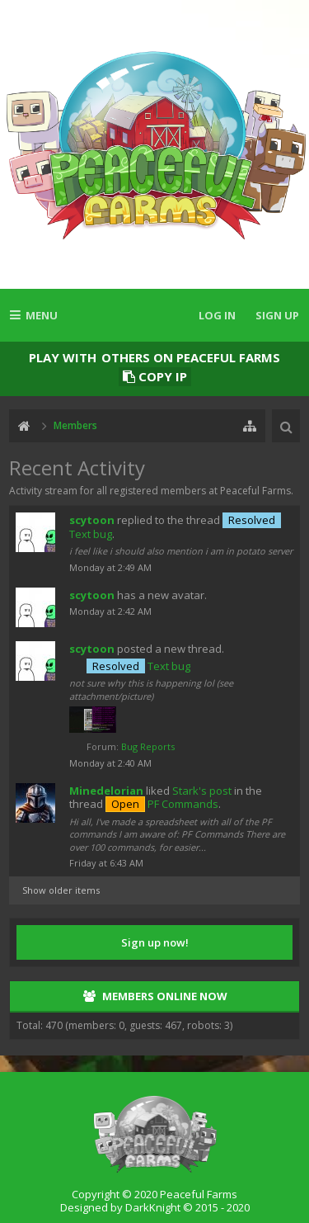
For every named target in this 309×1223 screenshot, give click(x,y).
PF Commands (161, 803)
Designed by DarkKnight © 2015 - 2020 (155, 1207)
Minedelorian (106, 790)
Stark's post (202, 790)
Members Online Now (164, 996)
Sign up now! (155, 942)
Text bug (138, 666)
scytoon (92, 519)
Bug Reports (148, 746)
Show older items (61, 890)
